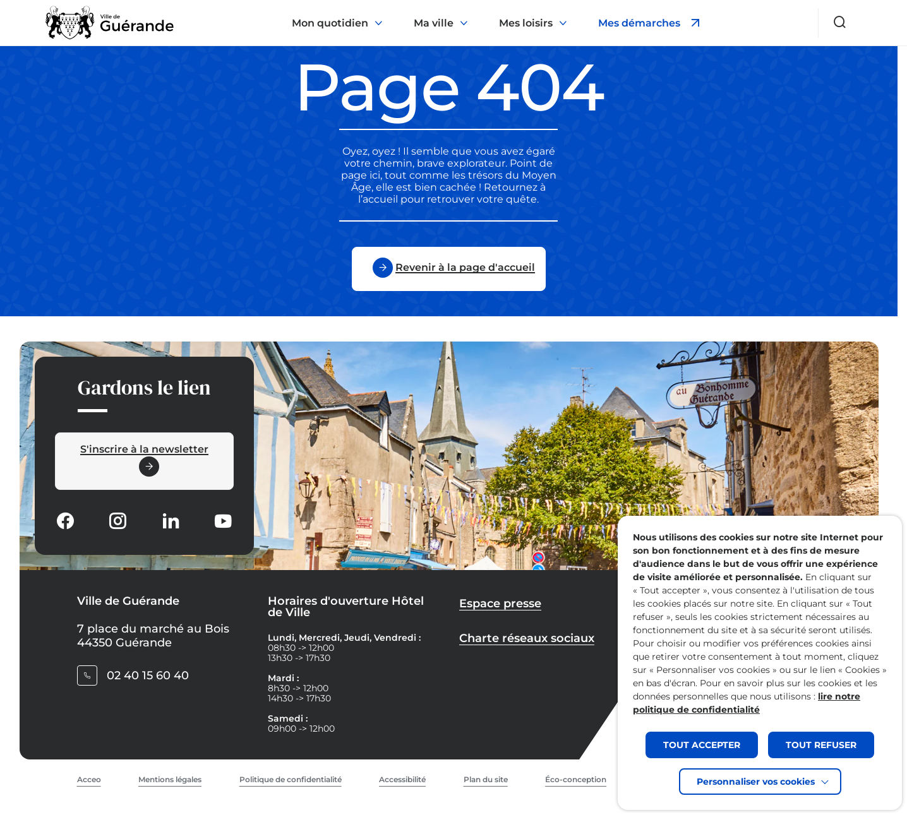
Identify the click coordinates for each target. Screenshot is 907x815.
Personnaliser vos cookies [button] (756, 781)
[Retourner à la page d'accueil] (109, 22)
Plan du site (486, 779)
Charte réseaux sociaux (526, 638)
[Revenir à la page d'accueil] (449, 269)
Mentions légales (169, 779)
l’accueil (378, 199)
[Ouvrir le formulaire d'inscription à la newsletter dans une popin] (144, 461)
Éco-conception (575, 779)
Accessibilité (402, 779)
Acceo (89, 779)
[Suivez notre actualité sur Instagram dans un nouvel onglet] (117, 522)
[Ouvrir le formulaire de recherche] (840, 22)
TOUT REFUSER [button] (821, 745)
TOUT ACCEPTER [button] (701, 745)
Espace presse (500, 603)
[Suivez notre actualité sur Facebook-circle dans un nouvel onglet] (65, 522)
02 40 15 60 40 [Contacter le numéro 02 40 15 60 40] (148, 675)
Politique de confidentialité (290, 779)
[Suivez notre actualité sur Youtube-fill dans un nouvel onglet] (223, 522)
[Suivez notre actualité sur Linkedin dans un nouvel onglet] (170, 522)
